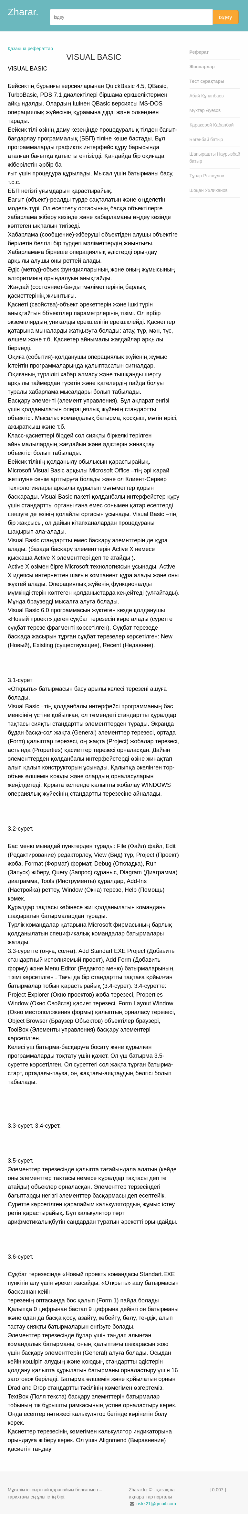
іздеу (225, 17)
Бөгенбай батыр (206, 139)
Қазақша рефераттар (30, 48)
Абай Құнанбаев (207, 95)
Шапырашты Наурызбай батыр (215, 157)
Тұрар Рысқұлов (207, 175)
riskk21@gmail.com (156, 1503)
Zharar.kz (28, 11)
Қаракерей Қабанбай (212, 124)
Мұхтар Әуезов (205, 110)
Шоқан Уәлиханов (209, 190)
